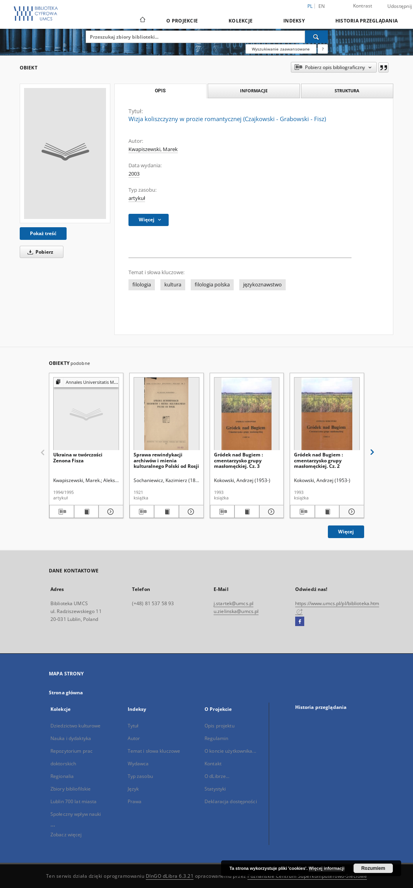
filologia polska (212, 284)
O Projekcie (182, 20)
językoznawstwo (262, 284)
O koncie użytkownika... (230, 751)
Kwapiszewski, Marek (153, 149)
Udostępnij (399, 6)
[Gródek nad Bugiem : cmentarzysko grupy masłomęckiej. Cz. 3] (246, 414)
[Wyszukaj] (316, 36)
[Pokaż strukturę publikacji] (86, 382)
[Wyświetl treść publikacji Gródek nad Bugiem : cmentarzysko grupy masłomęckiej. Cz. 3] (247, 512)
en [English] (321, 6)
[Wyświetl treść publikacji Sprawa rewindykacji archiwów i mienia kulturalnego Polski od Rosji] (166, 512)
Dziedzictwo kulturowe (75, 725)
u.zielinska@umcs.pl (236, 611)
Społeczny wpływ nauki (75, 814)
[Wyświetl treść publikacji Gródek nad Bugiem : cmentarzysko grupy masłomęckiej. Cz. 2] (327, 512)
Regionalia (62, 776)
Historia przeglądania (366, 20)
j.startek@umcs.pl (233, 603)
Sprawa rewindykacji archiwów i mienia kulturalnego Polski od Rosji (166, 460)
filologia (141, 284)
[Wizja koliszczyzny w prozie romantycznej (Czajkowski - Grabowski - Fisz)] (65, 153)
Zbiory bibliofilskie (70, 788)
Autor (134, 738)
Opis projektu (219, 725)
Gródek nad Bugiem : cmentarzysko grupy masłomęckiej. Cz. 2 (318, 460)
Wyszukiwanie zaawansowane (281, 49)
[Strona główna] (142, 20)
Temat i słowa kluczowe (154, 751)
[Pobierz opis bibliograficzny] (62, 512)
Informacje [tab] (254, 90)
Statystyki (215, 788)
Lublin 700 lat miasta (73, 801)
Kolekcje (241, 20)
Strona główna (66, 692)
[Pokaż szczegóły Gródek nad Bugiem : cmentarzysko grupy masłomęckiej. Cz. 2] (351, 512)
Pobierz (39, 251)
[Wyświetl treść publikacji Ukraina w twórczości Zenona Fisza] (86, 512)
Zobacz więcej (66, 834)
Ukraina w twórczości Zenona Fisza (77, 457)
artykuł (136, 198)
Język (133, 788)
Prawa (135, 801)
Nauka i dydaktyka (70, 738)
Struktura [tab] (347, 90)
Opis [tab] (160, 90)
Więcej (346, 531)
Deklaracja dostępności (231, 801)
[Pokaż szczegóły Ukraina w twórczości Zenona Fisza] (110, 512)
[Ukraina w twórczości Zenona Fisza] (86, 414)
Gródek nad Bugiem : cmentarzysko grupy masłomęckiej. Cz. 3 (238, 460)
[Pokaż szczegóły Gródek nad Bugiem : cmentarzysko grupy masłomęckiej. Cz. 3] (271, 512)
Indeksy (294, 20)
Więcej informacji (326, 868)
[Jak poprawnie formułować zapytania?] (323, 49)
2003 (134, 173)
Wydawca (138, 763)
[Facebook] (299, 621)
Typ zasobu (140, 776)
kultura (172, 284)
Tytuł (133, 725)
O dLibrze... (217, 776)
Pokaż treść (43, 233)
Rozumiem (373, 868)
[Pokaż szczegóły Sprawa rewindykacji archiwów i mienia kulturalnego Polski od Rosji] (190, 512)
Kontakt (213, 763)
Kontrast (362, 5)
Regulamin (216, 738)
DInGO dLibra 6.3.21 (170, 876)
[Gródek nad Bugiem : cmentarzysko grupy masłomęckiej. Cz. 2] (326, 414)
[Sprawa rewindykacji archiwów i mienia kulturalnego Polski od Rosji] (166, 414)
